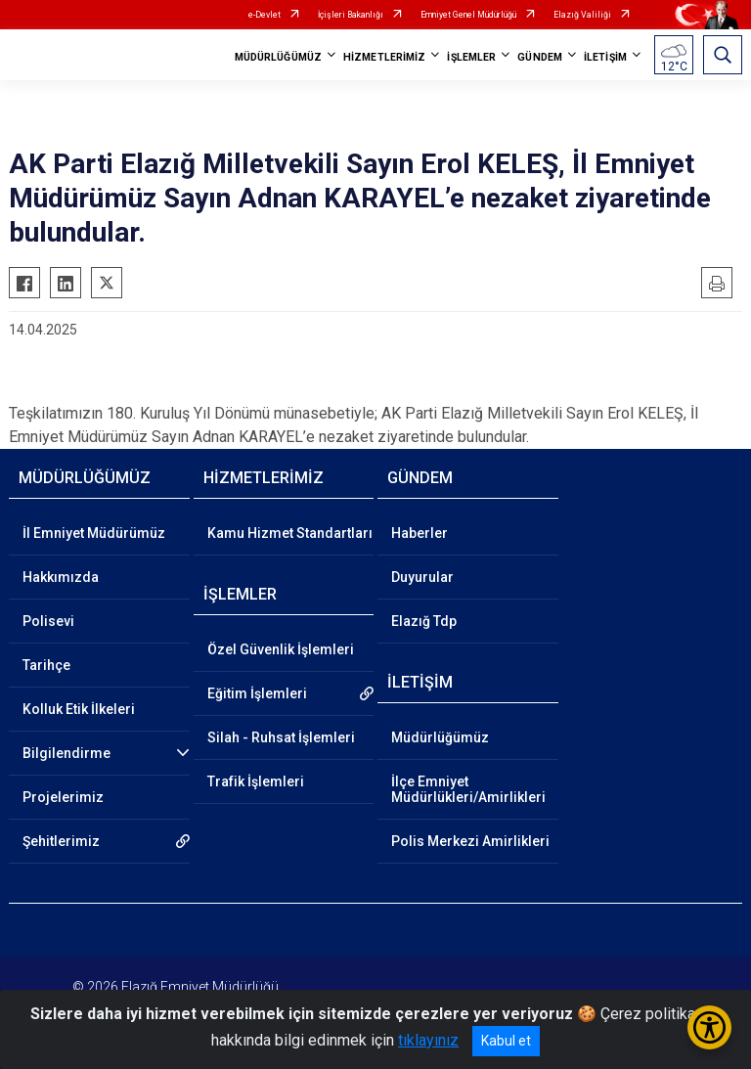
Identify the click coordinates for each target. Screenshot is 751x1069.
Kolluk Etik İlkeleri (78, 709)
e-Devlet (264, 15)
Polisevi (48, 621)
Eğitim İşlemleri (257, 693)
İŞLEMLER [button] (471, 57)
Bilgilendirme (66, 753)
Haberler (419, 533)
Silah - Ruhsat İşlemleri (281, 737)
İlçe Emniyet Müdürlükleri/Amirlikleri (468, 789)
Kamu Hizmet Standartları (290, 533)
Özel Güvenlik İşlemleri (280, 649)
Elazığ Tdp (424, 621)
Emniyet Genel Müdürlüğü (468, 15)
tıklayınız (428, 1040)
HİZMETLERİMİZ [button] (384, 57)
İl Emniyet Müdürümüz (93, 533)
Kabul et (506, 1040)
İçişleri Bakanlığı (350, 15)
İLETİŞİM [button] (605, 57)
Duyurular (422, 577)
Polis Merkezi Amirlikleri (470, 841)
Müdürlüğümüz (440, 737)
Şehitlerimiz (61, 841)
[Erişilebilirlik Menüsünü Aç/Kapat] (709, 1027)
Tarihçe (46, 665)
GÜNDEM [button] (539, 57)
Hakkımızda (60, 577)
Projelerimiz (63, 797)
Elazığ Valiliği (582, 15)
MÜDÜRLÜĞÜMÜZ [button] (278, 57)
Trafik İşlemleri (255, 781)
